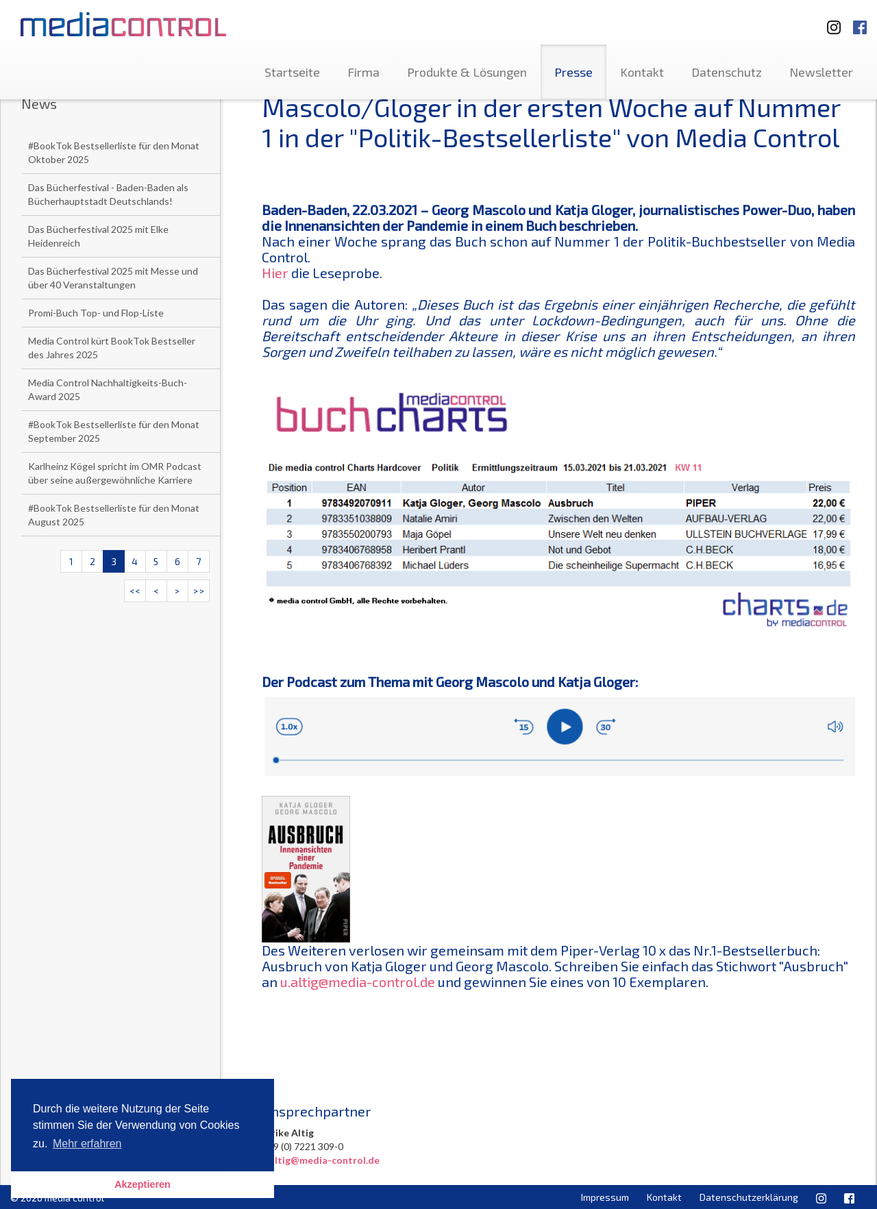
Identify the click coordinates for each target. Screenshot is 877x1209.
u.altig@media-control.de (357, 981)
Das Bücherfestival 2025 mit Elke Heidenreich (98, 236)
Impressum (605, 1197)
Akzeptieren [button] (142, 1184)
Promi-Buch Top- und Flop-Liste (96, 313)
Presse (573, 71)
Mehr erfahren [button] (87, 1143)
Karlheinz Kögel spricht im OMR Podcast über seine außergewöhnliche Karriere (114, 473)
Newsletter (821, 71)
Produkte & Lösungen (467, 71)
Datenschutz (726, 71)
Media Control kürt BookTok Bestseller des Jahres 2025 (111, 347)
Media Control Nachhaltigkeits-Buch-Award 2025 (107, 389)
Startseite (292, 71)
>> (199, 591)
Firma (363, 71)
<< (134, 591)
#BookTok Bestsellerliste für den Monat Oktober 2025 (113, 152)
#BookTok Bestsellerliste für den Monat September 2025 (113, 431)
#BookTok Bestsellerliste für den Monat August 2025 (113, 514)
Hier (275, 272)
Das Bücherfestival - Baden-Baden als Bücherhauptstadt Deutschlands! (108, 194)
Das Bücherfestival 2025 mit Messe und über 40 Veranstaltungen (113, 277)
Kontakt (642, 71)
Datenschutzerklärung (749, 1197)
